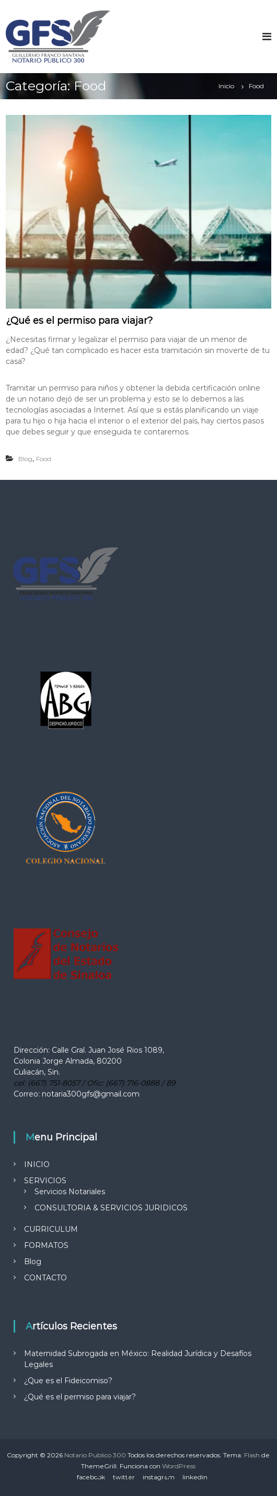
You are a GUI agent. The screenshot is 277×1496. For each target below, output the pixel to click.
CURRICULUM (51, 1229)
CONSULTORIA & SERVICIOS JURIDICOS (111, 1207)
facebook (91, 1477)
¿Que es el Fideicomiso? (68, 1380)
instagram (159, 1477)
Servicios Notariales (69, 1191)
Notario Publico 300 (95, 1455)
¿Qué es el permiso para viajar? (79, 320)
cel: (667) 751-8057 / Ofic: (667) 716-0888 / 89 (95, 1083)
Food (43, 459)
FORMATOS (46, 1245)
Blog (25, 459)
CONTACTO (45, 1277)
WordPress (178, 1466)
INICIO (37, 1164)
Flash (252, 1455)
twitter (124, 1477)
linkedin (194, 1477)
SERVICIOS (45, 1180)
